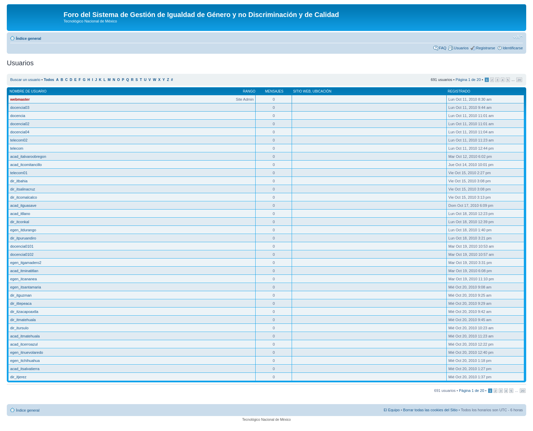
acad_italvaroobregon (28, 156)
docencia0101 (22, 246)
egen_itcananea (23, 279)
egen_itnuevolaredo (26, 352)
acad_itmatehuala (25, 336)
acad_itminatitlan (24, 271)
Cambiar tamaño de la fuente (518, 37)
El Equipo (392, 410)
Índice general (28, 38)
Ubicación (321, 91)
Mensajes (274, 91)
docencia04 (19, 132)
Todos (49, 80)
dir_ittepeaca (21, 303)
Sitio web (302, 91)
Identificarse (513, 48)
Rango (249, 91)
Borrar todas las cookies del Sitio (430, 410)
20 (519, 80)
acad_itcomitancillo (26, 165)
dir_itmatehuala (23, 320)
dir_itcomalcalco (23, 197)
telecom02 (19, 140)
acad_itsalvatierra (24, 369)
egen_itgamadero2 (25, 263)
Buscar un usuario (25, 80)
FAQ (442, 48)
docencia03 (19, 107)
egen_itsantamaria (25, 287)
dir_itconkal (19, 222)
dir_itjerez (18, 377)
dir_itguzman (21, 295)
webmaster (20, 99)
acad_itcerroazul (24, 344)
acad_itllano (20, 214)
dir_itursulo (19, 328)
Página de (468, 80)
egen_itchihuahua (25, 361)
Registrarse (485, 48)
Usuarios (461, 48)
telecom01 (19, 173)
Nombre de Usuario (28, 91)
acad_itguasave (23, 205)
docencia (17, 116)
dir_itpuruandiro (23, 238)
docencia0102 (22, 254)
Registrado (459, 91)
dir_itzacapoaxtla (24, 312)
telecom (16, 148)
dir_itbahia (19, 181)
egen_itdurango (23, 230)
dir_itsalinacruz (22, 189)
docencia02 (19, 124)
